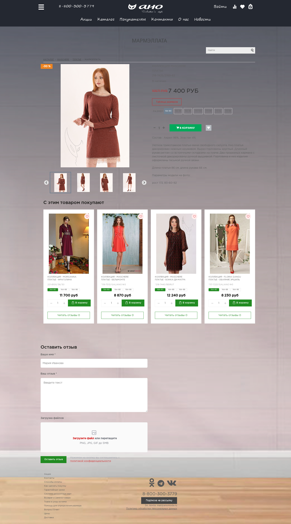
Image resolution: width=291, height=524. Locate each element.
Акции (86, 19)
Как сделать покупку (55, 486)
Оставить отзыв (53, 459)
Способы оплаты (53, 482)
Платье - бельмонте (113, 280)
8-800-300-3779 (76, 6)
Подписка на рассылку (159, 500)
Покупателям (133, 19)
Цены (47, 514)
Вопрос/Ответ (52, 510)
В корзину (185, 127)
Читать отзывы (68, 315)
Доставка (49, 518)
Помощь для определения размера (62, 506)
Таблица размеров (167, 102)
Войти (221, 6)
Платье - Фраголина (59, 280)
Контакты (162, 19)
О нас (183, 19)
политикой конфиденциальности (90, 461)
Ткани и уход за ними (55, 502)
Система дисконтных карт (58, 494)
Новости (202, 19)
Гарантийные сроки (54, 490)
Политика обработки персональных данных (151, 509)
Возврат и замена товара (57, 498)
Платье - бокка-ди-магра (170, 280)
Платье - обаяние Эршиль (224, 280)
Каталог (105, 19)
